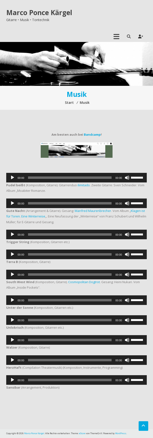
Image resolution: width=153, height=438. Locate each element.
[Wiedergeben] (12, 177)
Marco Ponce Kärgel (39, 12)
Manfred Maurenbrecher (93, 211)
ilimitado (84, 185)
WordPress (120, 433)
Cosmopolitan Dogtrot (84, 282)
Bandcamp (92, 134)
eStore (82, 433)
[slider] (70, 177)
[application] (76, 177)
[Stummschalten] (127, 177)
